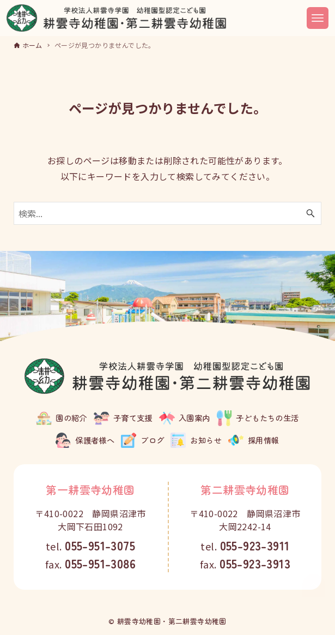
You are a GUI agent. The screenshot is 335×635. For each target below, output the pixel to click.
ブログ (152, 440)
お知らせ (206, 440)
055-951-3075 (100, 545)
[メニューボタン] (317, 18)
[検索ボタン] (310, 213)
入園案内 (194, 417)
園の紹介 (71, 417)
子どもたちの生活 (267, 417)
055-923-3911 (255, 545)
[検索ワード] (168, 213)
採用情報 (263, 440)
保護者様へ (94, 440)
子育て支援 (133, 417)
